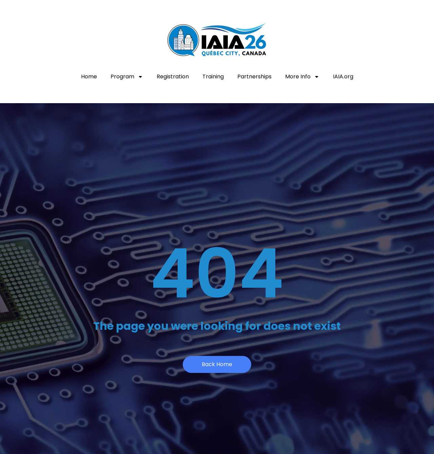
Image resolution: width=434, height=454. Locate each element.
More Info (302, 77)
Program (127, 77)
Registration (173, 76)
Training (213, 76)
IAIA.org (343, 76)
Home (89, 76)
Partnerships (254, 76)
